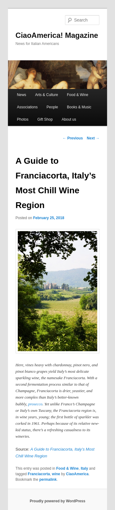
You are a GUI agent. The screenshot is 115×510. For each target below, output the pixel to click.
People (52, 107)
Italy (84, 468)
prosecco (35, 404)
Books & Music (79, 107)
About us (69, 119)
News (21, 95)
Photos (22, 119)
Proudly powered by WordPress (57, 501)
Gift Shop (45, 119)
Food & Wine (77, 95)
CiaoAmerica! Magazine (57, 35)
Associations (27, 107)
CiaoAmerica (77, 474)
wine (56, 474)
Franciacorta (39, 474)
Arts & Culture (46, 95)
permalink (48, 479)
